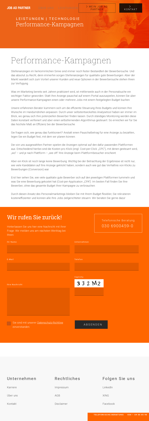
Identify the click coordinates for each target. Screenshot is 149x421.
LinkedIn (108, 387)
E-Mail (10, 259)
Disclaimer (61, 403)
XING (106, 395)
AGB (57, 395)
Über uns (12, 395)
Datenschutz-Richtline (50, 322)
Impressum (62, 387)
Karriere (12, 387)
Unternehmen (81, 242)
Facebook (109, 403)
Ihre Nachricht (15, 284)
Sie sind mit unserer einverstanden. (38, 325)
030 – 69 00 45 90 (137, 415)
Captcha (79, 277)
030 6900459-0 (117, 226)
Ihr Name (12, 242)
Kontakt (11, 403)
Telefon (78, 259)
